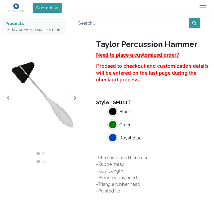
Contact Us (47, 8)
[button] (8, 95)
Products (14, 23)
